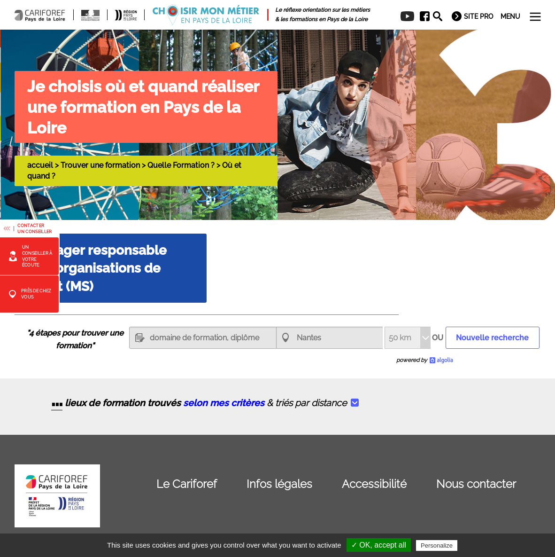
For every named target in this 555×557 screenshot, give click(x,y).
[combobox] (330, 338)
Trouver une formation (100, 165)
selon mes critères (223, 403)
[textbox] (203, 338)
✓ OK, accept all (378, 545)
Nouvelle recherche (492, 337)
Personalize (437, 545)
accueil (40, 165)
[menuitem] (421, 16)
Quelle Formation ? (181, 165)
